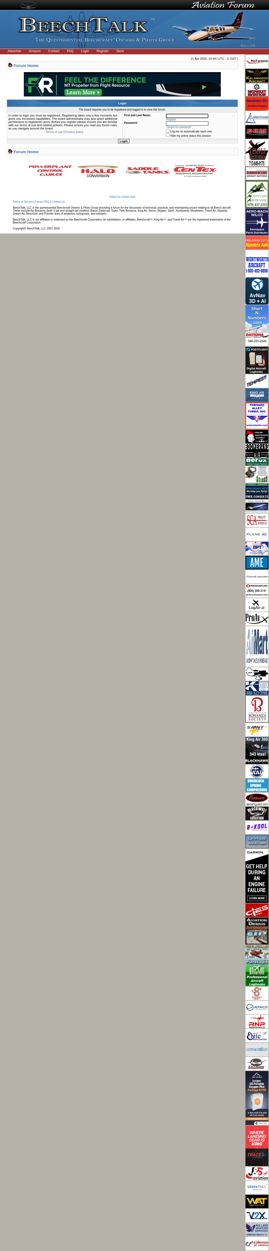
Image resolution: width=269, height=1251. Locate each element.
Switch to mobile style (122, 196)
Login (85, 51)
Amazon (35, 51)
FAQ (70, 51)
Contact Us (58, 201)
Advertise (14, 51)
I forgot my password (178, 127)
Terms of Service (23, 201)
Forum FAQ (42, 201)
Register (103, 51)
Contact (53, 51)
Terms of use (54, 132)
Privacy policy (74, 132)
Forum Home (26, 65)
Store (120, 51)
